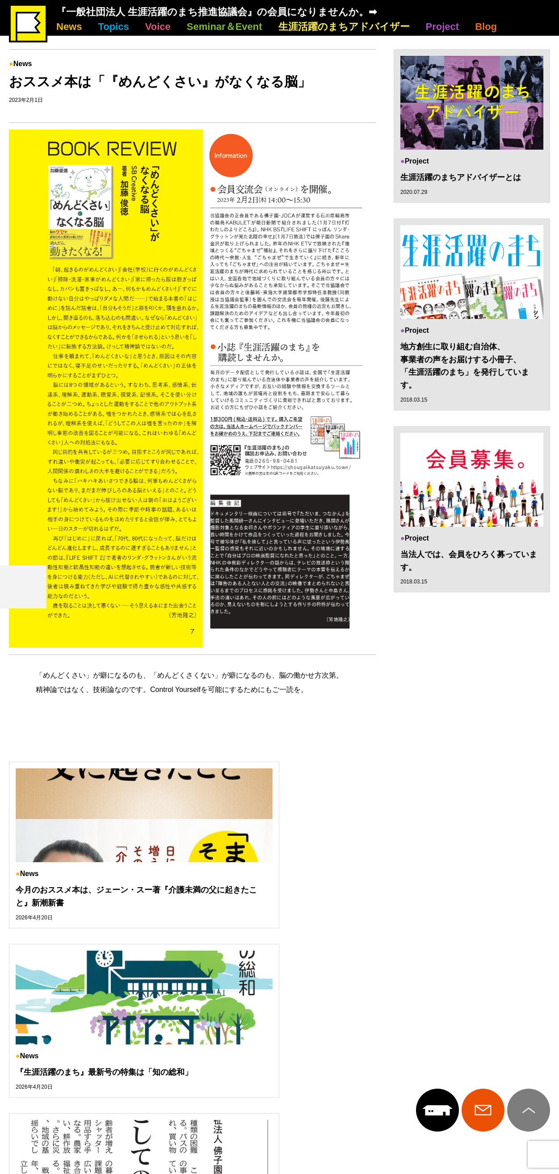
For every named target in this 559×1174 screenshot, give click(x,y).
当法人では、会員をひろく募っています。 (468, 562)
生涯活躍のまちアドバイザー (344, 26)
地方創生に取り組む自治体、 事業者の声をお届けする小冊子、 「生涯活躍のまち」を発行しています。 (464, 366)
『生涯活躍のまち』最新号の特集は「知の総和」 (278, 896)
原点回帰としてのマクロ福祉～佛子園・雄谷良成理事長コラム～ (464, 896)
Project (442, 26)
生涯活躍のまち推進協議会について (279, 1035)
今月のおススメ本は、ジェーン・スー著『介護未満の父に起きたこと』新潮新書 (88, 896)
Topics (113, 26)
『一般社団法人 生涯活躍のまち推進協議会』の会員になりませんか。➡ (216, 11)
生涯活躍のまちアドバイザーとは (460, 177)
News (69, 26)
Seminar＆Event (224, 26)
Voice (158, 26)
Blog (486, 26)
